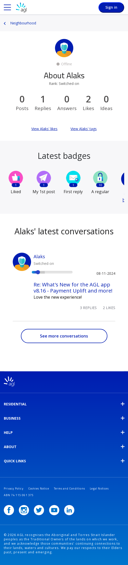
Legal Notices (99, 488)
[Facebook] (9, 510)
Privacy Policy (13, 488)
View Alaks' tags (83, 128)
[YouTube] (54, 510)
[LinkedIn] (69, 510)
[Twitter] (39, 510)
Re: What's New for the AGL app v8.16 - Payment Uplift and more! (73, 287)
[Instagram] (24, 510)
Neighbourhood (23, 23)
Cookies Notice (38, 488)
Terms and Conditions (69, 488)
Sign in (111, 7)
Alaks (39, 256)
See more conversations (64, 336)
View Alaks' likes (44, 128)
